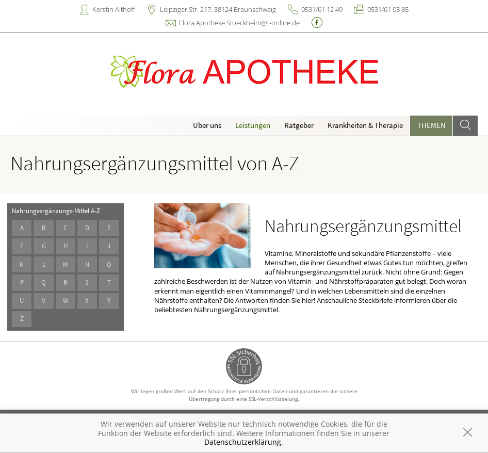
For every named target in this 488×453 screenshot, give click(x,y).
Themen (431, 125)
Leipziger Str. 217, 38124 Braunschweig (218, 9)
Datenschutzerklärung (242, 442)
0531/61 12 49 (322, 9)
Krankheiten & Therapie (365, 125)
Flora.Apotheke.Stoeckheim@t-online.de (239, 22)
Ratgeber (299, 125)
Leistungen (252, 125)
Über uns (207, 125)
